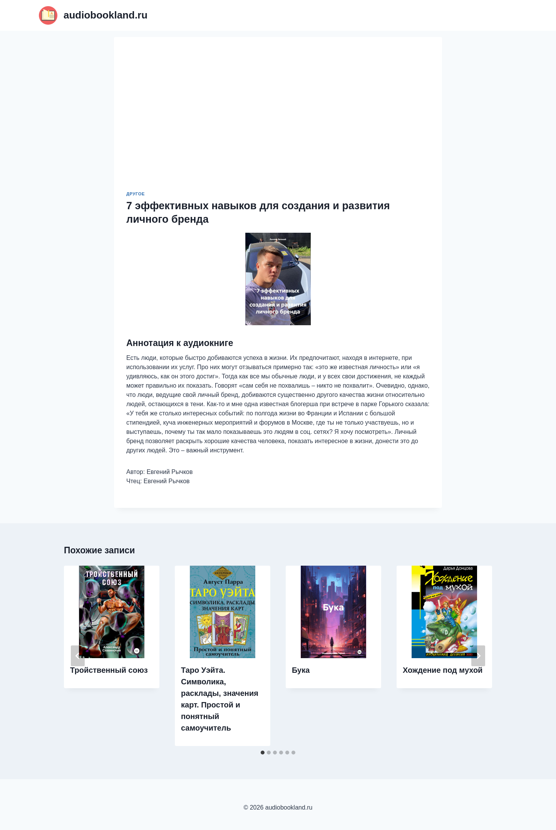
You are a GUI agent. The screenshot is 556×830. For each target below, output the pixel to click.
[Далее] (478, 655)
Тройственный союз (109, 670)
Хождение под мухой (442, 670)
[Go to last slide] (78, 655)
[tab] (263, 752)
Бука (301, 670)
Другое (135, 194)
